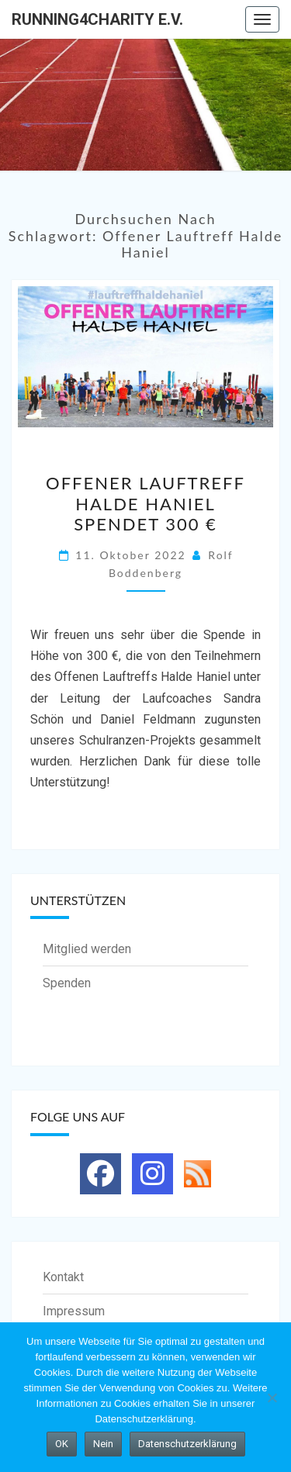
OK (61, 1444)
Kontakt (63, 1277)
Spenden (67, 983)
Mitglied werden (87, 949)
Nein (103, 1444)
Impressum (74, 1311)
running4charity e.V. (97, 19)
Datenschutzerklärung (187, 1444)
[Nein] (271, 1397)
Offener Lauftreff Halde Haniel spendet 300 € (145, 503)
